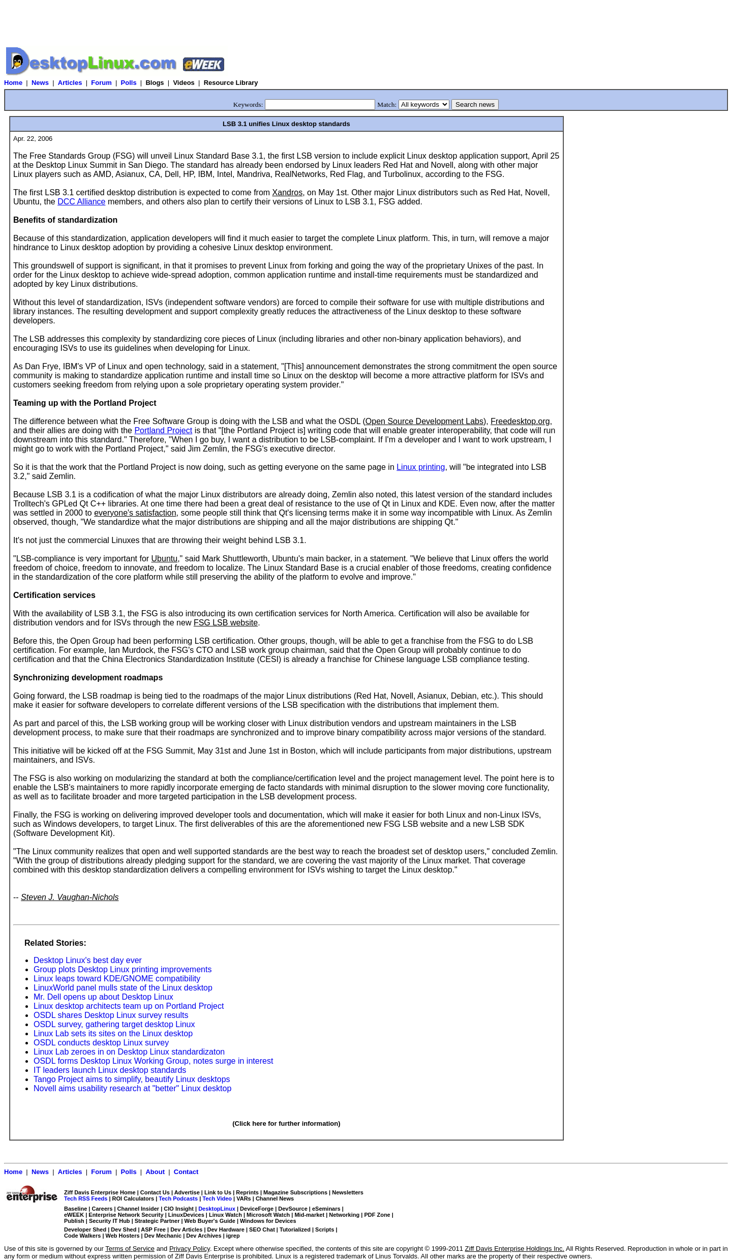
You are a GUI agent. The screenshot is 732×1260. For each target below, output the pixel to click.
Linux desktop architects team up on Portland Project (129, 1006)
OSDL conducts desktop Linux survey (101, 1042)
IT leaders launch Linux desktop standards (110, 1070)
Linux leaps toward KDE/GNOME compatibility (117, 978)
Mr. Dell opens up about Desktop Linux (103, 997)
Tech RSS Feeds (85, 1198)
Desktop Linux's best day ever (88, 960)
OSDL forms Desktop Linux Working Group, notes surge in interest (153, 1061)
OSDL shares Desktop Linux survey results (111, 1015)
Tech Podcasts (178, 1198)
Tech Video (217, 1198)
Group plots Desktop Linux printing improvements (122, 969)
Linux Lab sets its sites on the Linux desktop (113, 1033)
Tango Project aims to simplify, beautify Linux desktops (132, 1079)
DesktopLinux (216, 1209)
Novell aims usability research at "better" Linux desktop (132, 1088)
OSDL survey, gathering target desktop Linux (114, 1024)
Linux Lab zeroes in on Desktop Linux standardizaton (129, 1051)
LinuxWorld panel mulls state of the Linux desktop (123, 987)
